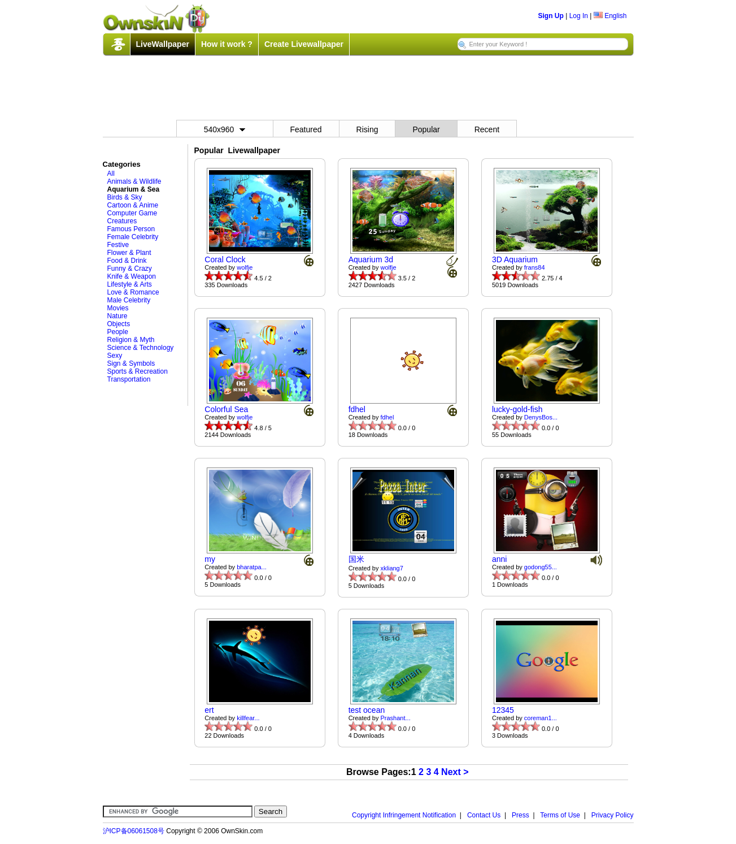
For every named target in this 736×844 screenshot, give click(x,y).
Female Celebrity (133, 237)
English (610, 16)
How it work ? (226, 44)
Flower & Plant (129, 253)
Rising (367, 129)
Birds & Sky (124, 197)
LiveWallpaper (162, 44)
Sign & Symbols (131, 363)
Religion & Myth (131, 340)
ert (209, 710)
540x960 (225, 129)
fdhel (357, 409)
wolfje (244, 267)
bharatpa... (252, 567)
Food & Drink (127, 261)
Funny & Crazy (129, 268)
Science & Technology (140, 348)
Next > (454, 772)
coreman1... (540, 718)
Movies (118, 308)
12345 (503, 710)
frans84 (534, 267)
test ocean (367, 710)
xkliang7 (392, 568)
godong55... (540, 567)
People (117, 332)
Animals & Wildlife (134, 181)
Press (520, 815)
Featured (306, 129)
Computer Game (132, 213)
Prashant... (396, 718)
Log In (578, 16)
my (209, 559)
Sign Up (551, 16)
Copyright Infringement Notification (404, 815)
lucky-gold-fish (517, 409)
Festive (118, 245)
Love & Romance (133, 292)
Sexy (115, 356)
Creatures (122, 221)
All (111, 174)
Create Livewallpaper (303, 44)
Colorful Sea (226, 409)
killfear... (248, 718)
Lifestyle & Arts (129, 284)
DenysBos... (541, 417)
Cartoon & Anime (133, 205)
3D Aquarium (515, 259)
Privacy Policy (612, 815)
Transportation (129, 379)
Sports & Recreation (137, 371)
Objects (118, 324)
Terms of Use (560, 815)
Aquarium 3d (371, 259)
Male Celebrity (129, 300)
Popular (425, 129)
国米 (356, 559)
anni (499, 559)
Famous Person (131, 229)
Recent (486, 129)
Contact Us (483, 815)
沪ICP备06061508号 (133, 831)
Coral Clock (224, 259)
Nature (117, 316)
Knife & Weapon (131, 276)
